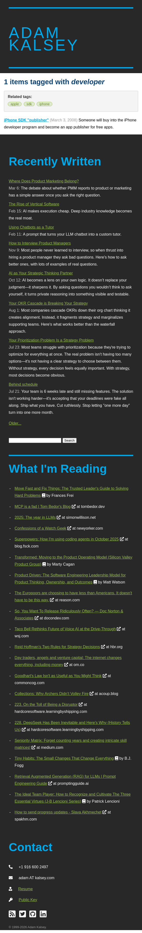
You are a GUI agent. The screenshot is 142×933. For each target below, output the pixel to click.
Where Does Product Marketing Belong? (44, 181)
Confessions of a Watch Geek (40, 528)
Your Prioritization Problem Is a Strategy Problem (51, 340)
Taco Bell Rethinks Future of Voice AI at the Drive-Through (65, 629)
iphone (44, 104)
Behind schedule (23, 384)
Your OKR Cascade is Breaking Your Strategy (48, 303)
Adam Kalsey (44, 39)
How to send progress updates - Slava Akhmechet (58, 812)
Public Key (28, 900)
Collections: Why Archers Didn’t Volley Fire (51, 693)
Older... (15, 423)
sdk (29, 104)
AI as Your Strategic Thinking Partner (41, 273)
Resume (25, 889)
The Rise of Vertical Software (34, 204)
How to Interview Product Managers (40, 243)
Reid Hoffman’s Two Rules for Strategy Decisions (57, 647)
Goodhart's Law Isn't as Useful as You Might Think (58, 675)
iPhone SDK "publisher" (26, 120)
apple (15, 104)
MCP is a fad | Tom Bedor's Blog (43, 506)
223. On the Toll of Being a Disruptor (46, 704)
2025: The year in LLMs (35, 517)
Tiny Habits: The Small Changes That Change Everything (64, 758)
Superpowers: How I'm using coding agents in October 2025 (67, 539)
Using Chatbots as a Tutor (31, 227)
